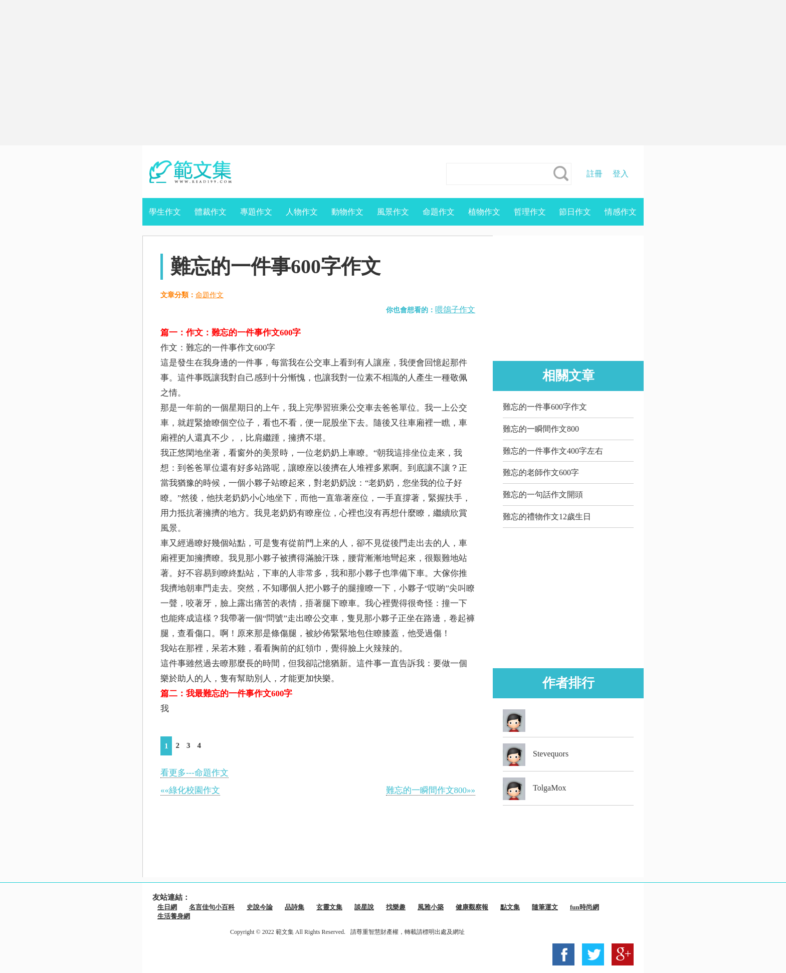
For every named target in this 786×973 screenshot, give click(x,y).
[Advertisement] (393, 73)
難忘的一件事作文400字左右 (553, 451)
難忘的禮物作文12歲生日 (547, 516)
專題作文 (256, 212)
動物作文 (347, 212)
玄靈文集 (329, 907)
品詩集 (294, 907)
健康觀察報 (472, 907)
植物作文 (484, 212)
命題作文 (439, 212)
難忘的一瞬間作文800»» (431, 790)
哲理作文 (530, 212)
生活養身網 (173, 916)
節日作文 (575, 212)
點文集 (510, 907)
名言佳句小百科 (212, 907)
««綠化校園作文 (190, 790)
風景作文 (393, 212)
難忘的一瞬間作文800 (541, 429)
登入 (621, 173)
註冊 (594, 173)
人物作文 (302, 212)
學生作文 (165, 212)
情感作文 (621, 212)
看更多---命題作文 (194, 772)
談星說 (364, 907)
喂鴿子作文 (455, 309)
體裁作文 (210, 212)
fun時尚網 (584, 907)
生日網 (167, 907)
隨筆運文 (545, 907)
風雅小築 (431, 907)
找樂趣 (396, 907)
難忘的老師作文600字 (541, 472)
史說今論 (260, 907)
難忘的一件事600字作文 (545, 407)
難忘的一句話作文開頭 (543, 494)
